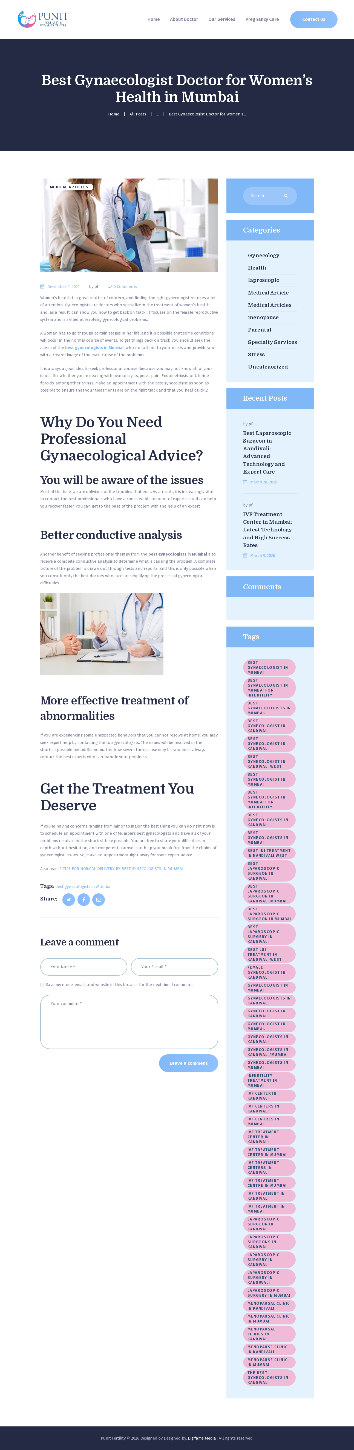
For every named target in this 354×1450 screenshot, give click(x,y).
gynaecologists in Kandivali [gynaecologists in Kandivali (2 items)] (269, 1001)
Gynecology (264, 256)
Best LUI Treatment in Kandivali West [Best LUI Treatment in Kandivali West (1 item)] (264, 954)
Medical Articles (69, 187)
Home (113, 114)
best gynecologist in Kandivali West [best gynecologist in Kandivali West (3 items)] (266, 761)
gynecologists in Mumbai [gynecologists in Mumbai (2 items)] (267, 1065)
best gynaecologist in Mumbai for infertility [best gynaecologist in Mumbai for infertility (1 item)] (267, 688)
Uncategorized (268, 367)
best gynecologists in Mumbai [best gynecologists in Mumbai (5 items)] (267, 838)
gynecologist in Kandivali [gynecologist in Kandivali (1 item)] (266, 1013)
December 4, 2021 (63, 286)
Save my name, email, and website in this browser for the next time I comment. (119, 984)
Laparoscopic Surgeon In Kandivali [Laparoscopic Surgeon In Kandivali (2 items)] (263, 1224)
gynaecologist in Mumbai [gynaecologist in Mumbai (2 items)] (267, 988)
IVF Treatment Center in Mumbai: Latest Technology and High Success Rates (267, 529)
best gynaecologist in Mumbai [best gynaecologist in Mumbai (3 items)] (267, 667)
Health (257, 268)
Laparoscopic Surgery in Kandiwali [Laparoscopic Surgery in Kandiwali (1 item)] (263, 1277)
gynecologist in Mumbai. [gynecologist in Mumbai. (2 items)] (266, 1026)
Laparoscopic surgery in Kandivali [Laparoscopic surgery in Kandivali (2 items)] (263, 1260)
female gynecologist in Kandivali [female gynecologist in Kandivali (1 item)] (267, 972)
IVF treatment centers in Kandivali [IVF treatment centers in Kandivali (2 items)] (263, 1167)
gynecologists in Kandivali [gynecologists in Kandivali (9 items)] (267, 1039)
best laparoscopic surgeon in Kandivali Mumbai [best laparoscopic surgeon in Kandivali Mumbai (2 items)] (267, 894)
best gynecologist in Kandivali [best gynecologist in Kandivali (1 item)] (266, 744)
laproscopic (263, 280)
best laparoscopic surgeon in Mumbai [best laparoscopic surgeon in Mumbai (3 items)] (269, 914)
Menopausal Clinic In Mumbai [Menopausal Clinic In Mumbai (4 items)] (268, 1319)
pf (250, 423)
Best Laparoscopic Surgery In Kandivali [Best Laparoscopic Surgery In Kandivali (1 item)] (263, 934)
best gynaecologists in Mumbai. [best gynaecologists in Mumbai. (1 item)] (269, 708)
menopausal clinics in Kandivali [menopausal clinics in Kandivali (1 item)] (261, 1334)
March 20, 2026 (263, 482)
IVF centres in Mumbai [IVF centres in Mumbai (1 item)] (263, 1121)
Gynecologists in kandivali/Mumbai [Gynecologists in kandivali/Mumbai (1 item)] (267, 1052)
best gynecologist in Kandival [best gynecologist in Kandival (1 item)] (266, 726)
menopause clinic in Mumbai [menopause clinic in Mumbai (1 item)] (267, 1362)
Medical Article (268, 293)
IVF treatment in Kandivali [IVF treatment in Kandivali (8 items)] (266, 1196)
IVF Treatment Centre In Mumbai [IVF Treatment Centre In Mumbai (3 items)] (267, 1183)
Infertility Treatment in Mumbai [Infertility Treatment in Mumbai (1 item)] (262, 1080)
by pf (94, 286)
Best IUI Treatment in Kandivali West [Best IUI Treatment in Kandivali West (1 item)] (269, 853)
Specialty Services (272, 342)
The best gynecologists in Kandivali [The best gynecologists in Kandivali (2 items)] (267, 1377)
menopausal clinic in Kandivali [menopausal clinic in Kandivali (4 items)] (268, 1306)
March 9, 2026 (262, 555)
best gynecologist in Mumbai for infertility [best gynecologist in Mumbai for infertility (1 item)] (266, 799)
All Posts (137, 114)
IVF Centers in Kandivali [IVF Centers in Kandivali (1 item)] (263, 1109)
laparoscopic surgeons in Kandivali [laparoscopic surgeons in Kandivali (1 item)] (263, 1242)
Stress (256, 355)
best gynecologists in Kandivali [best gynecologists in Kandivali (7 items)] (267, 820)
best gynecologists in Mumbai (83, 886)
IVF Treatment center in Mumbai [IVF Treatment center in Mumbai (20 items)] (267, 1152)
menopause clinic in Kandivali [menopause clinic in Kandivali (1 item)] (267, 1349)
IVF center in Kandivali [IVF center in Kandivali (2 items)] (262, 1096)
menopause (263, 318)
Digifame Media (202, 1438)
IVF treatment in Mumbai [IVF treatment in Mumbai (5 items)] (266, 1209)
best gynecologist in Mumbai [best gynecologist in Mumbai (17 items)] (266, 779)
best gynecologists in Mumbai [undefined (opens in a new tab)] (94, 347)
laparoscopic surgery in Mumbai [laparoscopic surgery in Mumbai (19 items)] (268, 1293)
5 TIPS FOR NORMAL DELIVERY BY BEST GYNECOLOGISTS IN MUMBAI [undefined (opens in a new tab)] (121, 868)
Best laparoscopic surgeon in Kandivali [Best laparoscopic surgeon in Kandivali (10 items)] (263, 871)
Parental (259, 330)
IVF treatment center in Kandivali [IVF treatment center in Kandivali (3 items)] (263, 1137)
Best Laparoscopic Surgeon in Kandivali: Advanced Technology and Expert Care (267, 452)
